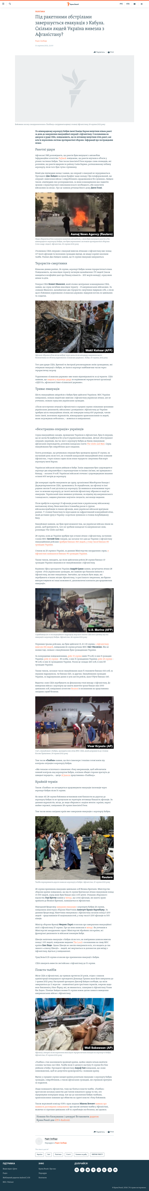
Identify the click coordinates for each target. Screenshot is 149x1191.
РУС (121, 4)
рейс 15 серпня (75, 656)
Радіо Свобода (41, 41)
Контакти (43, 1178)
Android (65, 1120)
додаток (94, 1117)
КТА (127, 4)
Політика (40, 12)
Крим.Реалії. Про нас (47, 1169)
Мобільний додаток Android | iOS (16, 1178)
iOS (57, 1120)
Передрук (43, 1173)
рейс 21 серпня (51, 659)
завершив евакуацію (66, 907)
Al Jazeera (65, 775)
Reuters (74, 689)
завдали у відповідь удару (59, 380)
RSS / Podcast (8, 1182)
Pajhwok (62, 158)
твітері (68, 898)
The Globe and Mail (96, 444)
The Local (77, 942)
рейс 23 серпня (105, 659)
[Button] (99, 52)
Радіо (5, 1173)
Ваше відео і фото (10, 1169)
